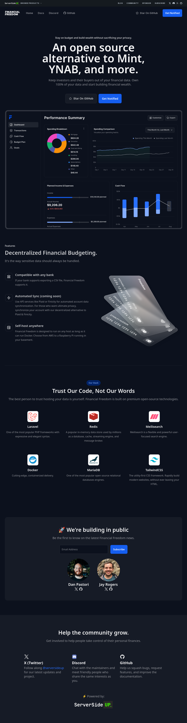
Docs (41, 13)
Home (29, 13)
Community (133, 3)
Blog (120, 3)
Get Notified (172, 13)
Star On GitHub (147, 13)
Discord (53, 13)
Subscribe (160, 3)
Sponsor (146, 3)
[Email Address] (84, 549)
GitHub (69, 13)
